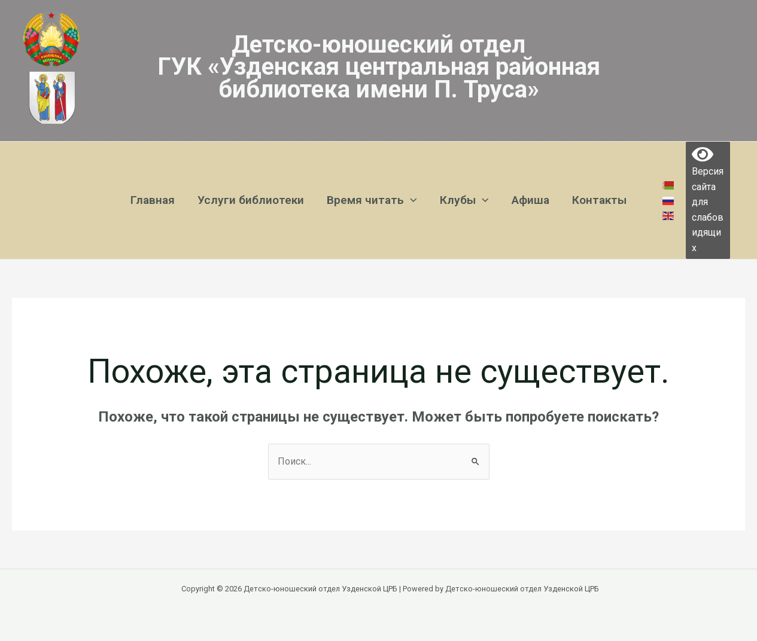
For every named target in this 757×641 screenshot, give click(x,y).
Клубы (464, 200)
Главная (152, 200)
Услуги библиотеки (250, 200)
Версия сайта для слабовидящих (707, 201)
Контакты (599, 200)
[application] (410, 200)
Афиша (530, 200)
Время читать (372, 200)
